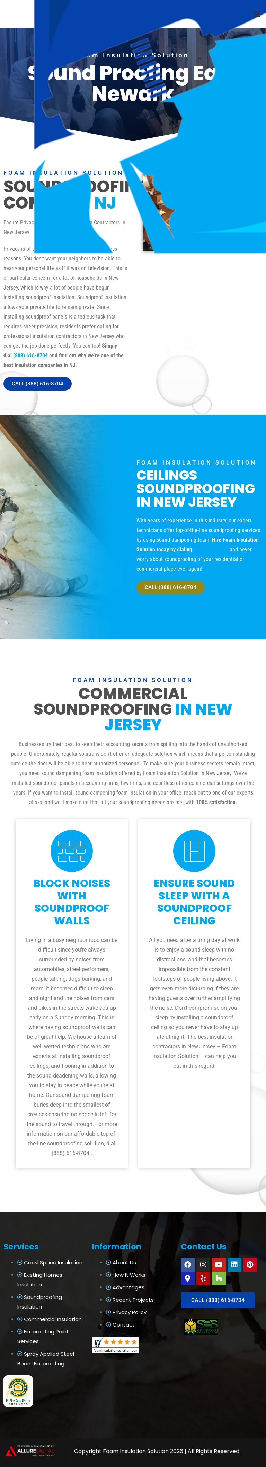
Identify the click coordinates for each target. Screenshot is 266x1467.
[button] (257, 13)
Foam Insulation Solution (136, 1451)
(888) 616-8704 (30, 355)
